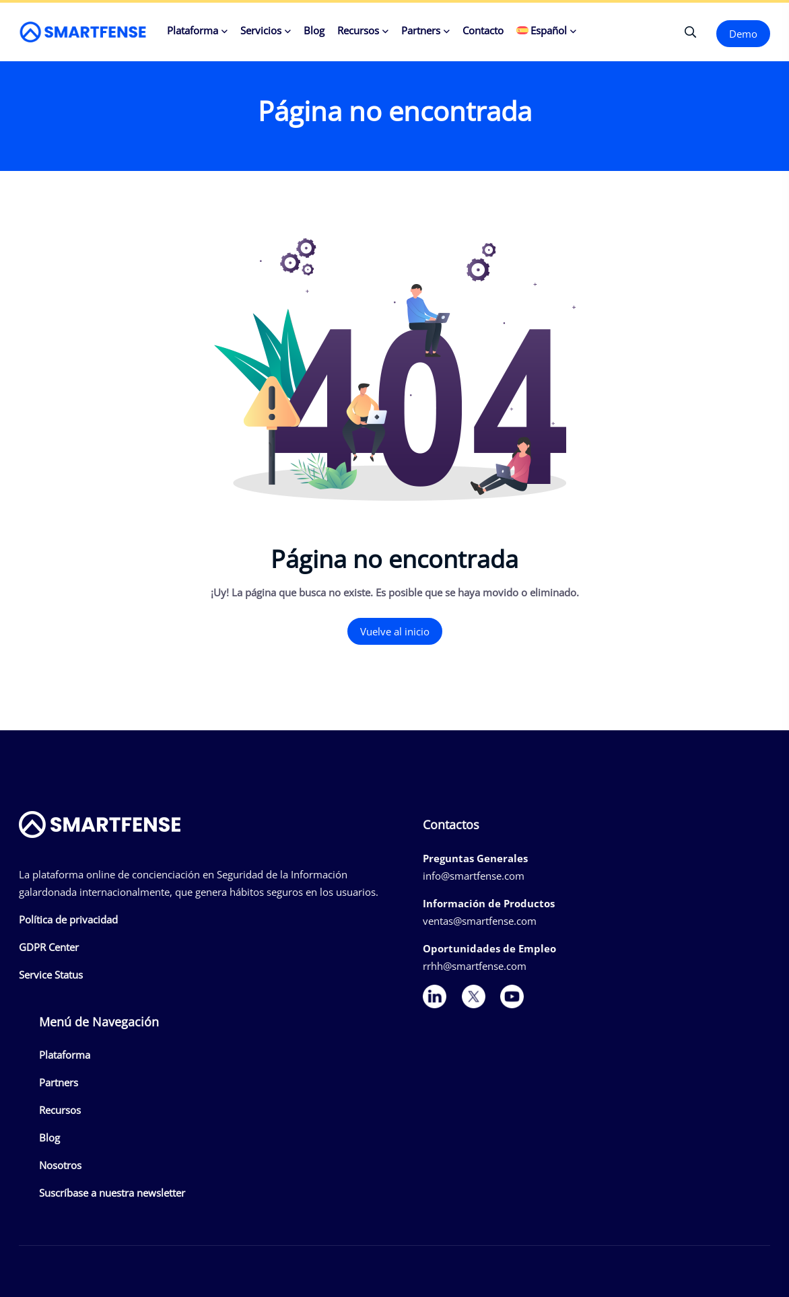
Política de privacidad (68, 919)
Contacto (483, 30)
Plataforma (192, 30)
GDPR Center (49, 947)
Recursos (358, 30)
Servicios (260, 30)
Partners (420, 30)
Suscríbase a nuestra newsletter (112, 1192)
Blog (314, 30)
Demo (743, 33)
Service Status (51, 974)
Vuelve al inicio (395, 631)
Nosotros (60, 1165)
